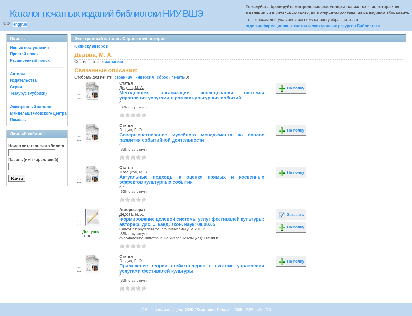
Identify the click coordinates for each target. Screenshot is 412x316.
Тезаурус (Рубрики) (28, 93)
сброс (162, 77)
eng (16, 24)
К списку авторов (91, 46)
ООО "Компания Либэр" (208, 309)
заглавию (114, 62)
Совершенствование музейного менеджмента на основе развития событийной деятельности (191, 137)
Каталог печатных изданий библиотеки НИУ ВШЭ (106, 13)
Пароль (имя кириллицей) (33, 159)
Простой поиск (24, 54)
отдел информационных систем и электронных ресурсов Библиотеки (313, 26)
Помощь (18, 119)
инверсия (145, 77)
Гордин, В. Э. (131, 130)
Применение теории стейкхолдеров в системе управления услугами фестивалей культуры (191, 268)
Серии (16, 87)
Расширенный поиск (30, 60)
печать (177, 77)
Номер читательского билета (36, 146)
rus (24, 24)
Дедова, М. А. (131, 88)
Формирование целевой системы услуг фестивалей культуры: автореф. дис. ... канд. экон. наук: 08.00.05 (191, 222)
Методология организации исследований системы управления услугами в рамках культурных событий (191, 95)
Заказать (291, 214)
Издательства (23, 80)
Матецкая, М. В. (133, 172)
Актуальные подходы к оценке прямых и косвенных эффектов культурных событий (191, 179)
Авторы (17, 74)
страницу (123, 77)
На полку (291, 88)
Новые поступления (29, 47)
